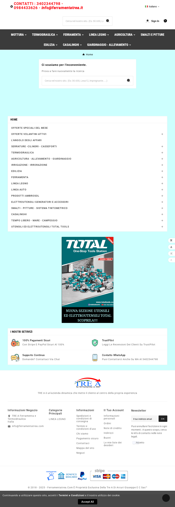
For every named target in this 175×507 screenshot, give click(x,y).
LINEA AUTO (18, 202)
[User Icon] (152, 27)
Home (13, 132)
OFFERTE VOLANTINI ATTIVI (28, 147)
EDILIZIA (16, 184)
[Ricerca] (83, 27)
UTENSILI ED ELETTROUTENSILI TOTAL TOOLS (40, 239)
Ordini (107, 436)
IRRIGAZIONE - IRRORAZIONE (29, 177)
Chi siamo (82, 446)
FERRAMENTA (19, 190)
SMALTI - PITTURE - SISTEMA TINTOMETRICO (39, 221)
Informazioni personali (111, 430)
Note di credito (113, 441)
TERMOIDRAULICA (22, 165)
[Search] (107, 27)
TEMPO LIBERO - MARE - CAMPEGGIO (34, 233)
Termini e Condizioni (71, 495)
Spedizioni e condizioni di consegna (84, 431)
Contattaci (82, 456)
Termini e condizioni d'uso (86, 440)
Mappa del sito (85, 461)
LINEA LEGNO (19, 196)
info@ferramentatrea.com (28, 439)
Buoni (107, 450)
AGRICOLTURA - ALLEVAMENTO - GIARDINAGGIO (41, 171)
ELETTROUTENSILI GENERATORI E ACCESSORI (40, 214)
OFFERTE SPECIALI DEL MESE (29, 140)
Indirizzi (108, 445)
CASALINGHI (19, 227)
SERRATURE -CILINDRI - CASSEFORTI (34, 159)
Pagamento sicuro (87, 451)
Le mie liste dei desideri (113, 457)
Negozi (80, 465)
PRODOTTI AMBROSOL (25, 208)
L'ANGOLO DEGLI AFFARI (26, 153)
